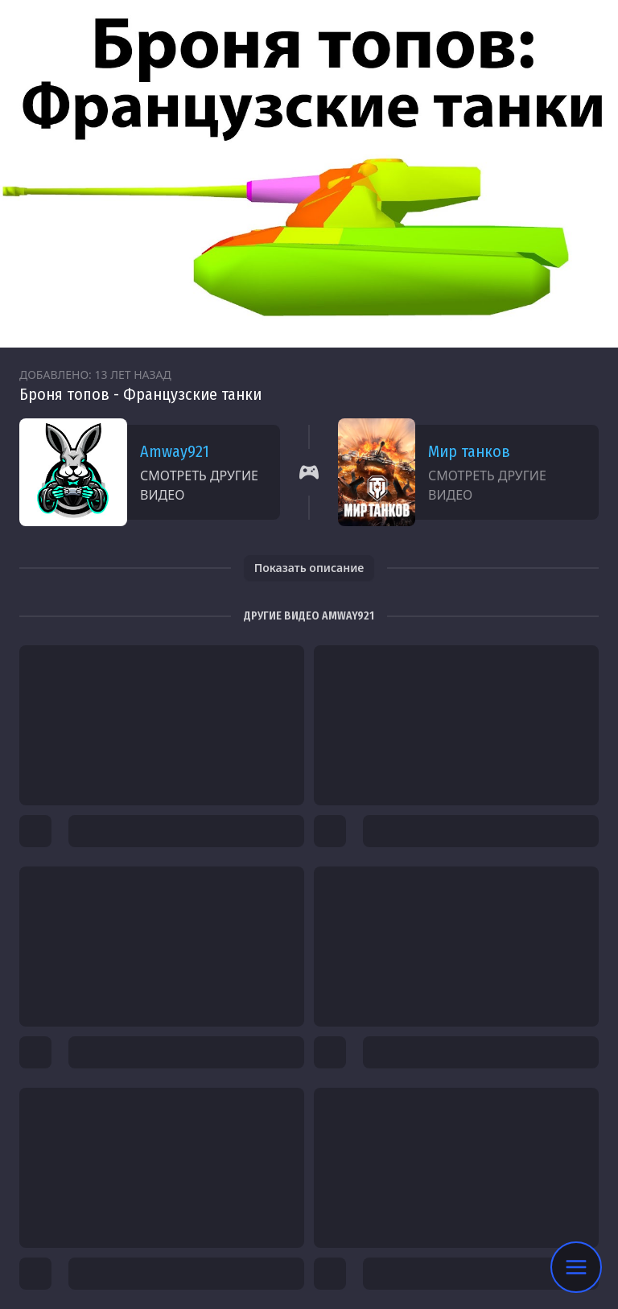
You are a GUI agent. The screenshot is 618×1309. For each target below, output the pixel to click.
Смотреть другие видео (199, 485)
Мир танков (469, 451)
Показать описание (309, 567)
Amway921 (174, 451)
